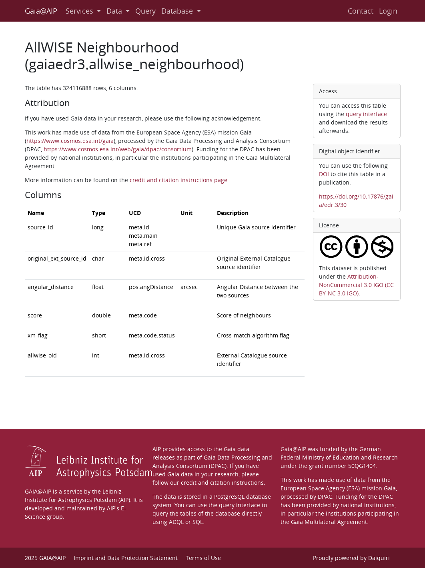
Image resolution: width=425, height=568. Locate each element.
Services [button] (80, 11)
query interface (366, 114)
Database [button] (178, 11)
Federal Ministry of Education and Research (339, 457)
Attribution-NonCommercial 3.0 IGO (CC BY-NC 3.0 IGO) (356, 285)
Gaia (390, 488)
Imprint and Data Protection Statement (126, 558)
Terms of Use (203, 558)
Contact (360, 11)
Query (145, 11)
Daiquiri (379, 558)
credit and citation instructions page (178, 180)
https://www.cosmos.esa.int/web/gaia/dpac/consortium (118, 149)
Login (388, 11)
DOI (324, 174)
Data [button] (115, 11)
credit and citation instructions (222, 482)
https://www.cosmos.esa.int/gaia (70, 141)
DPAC (325, 496)
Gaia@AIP (41, 11)
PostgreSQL (229, 496)
